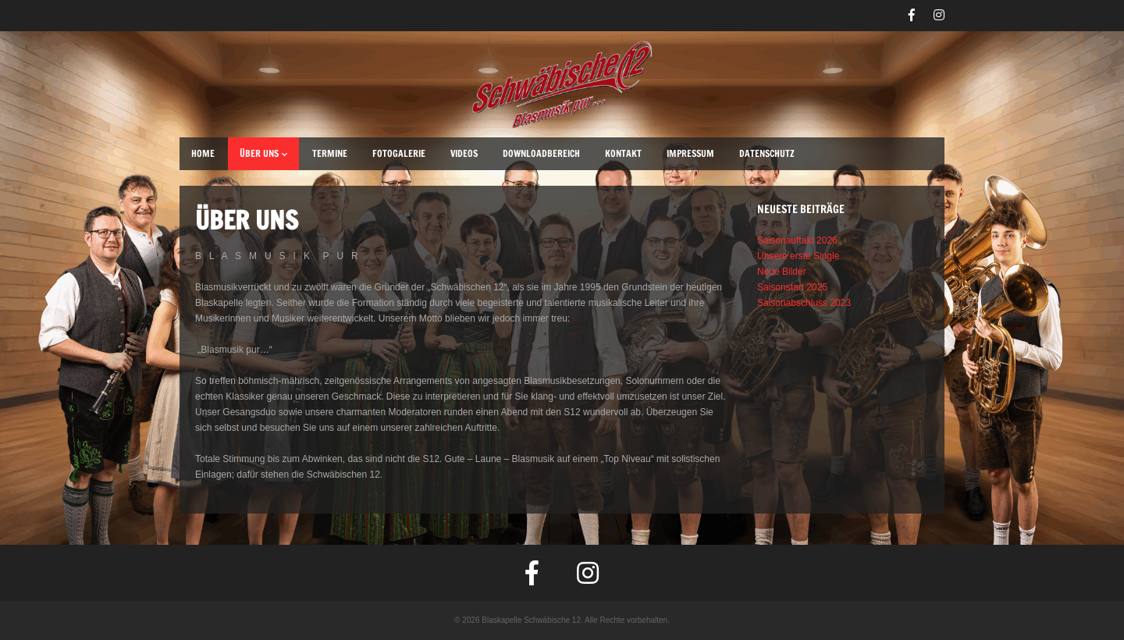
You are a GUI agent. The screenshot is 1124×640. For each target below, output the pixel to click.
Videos (464, 153)
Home (203, 153)
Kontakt (623, 153)
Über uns (263, 153)
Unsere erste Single (798, 256)
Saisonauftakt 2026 (797, 240)
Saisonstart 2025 (792, 287)
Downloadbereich (541, 153)
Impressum (690, 153)
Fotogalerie (398, 153)
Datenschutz (767, 153)
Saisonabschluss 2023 (804, 302)
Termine (329, 153)
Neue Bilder (781, 271)
